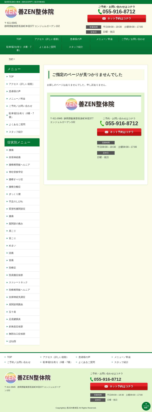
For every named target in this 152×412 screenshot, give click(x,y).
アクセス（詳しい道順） (47, 39)
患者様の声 (76, 39)
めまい (12, 245)
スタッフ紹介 (76, 47)
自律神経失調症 (17, 297)
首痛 (11, 260)
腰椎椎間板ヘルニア (19, 164)
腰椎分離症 (15, 187)
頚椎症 (12, 267)
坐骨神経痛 (15, 157)
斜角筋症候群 (16, 326)
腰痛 (11, 150)
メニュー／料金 (104, 39)
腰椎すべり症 (16, 179)
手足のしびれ (16, 201)
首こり (12, 238)
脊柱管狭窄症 (16, 172)
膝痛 (11, 216)
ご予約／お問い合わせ (133, 39)
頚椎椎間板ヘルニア (19, 290)
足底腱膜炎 (15, 319)
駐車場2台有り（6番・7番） (18, 48)
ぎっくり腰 (15, 194)
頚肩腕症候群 (16, 275)
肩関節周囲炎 (16, 304)
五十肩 (12, 312)
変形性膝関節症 (17, 209)
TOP (18, 39)
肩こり (12, 231)
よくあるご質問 (47, 47)
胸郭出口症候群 (17, 334)
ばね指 (12, 341)
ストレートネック (18, 282)
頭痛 (11, 253)
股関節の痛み (16, 223)
